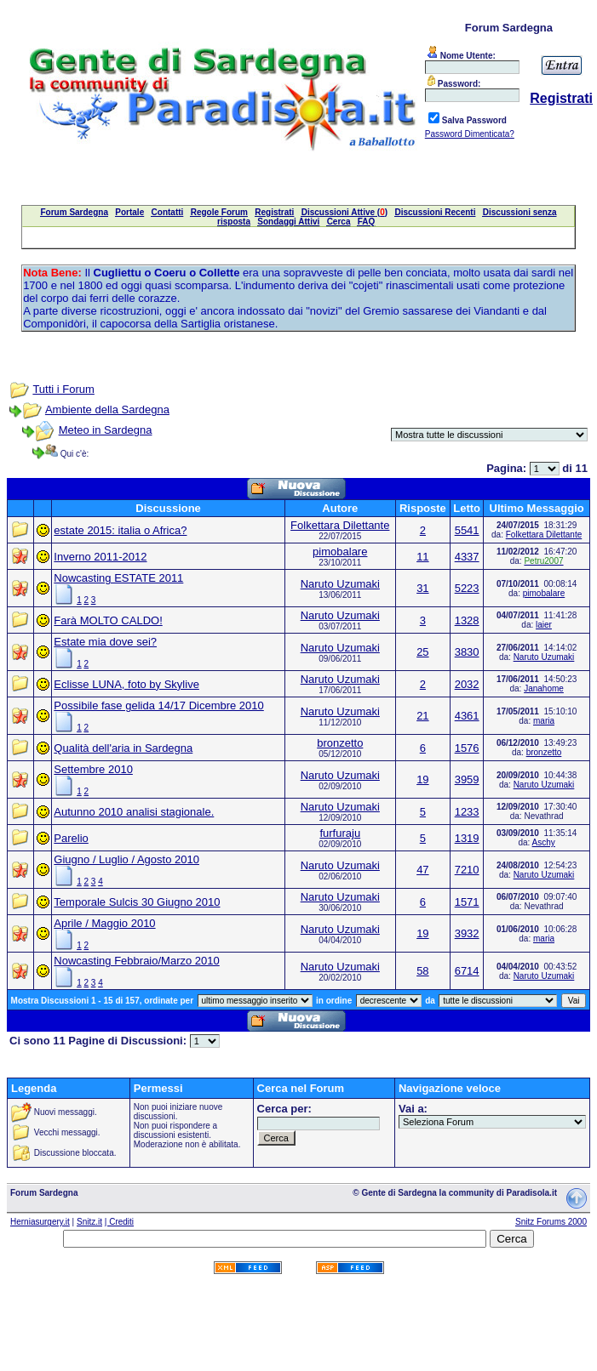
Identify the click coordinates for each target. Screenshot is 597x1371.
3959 (467, 779)
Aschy (543, 842)
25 (422, 652)
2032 (467, 684)
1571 (467, 902)
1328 (467, 620)
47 (422, 869)
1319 (467, 838)
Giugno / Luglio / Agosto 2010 (126, 859)
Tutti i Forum (63, 389)
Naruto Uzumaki (340, 583)
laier (544, 624)
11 (422, 556)
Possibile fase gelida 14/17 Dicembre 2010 (158, 705)
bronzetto (340, 743)
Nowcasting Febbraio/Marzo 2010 (136, 960)
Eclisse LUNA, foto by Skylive (126, 684)
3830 (467, 652)
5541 (467, 530)
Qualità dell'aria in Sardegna (123, 748)
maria (543, 720)
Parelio (71, 838)
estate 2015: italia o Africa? (120, 530)
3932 (467, 933)
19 (422, 779)
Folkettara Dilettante (339, 525)
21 (422, 715)
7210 (467, 869)
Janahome (544, 688)
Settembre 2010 (93, 769)
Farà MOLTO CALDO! (108, 620)
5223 (467, 588)
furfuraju (339, 833)
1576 (467, 748)
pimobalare (340, 551)
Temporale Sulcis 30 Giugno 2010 (137, 902)
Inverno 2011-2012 (100, 556)
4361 (467, 715)
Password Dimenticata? (469, 134)
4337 (467, 556)
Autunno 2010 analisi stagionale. (134, 811)
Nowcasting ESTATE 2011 (118, 578)
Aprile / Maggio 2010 (104, 923)
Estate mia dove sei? (105, 641)
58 (422, 970)
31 (422, 588)
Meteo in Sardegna (105, 430)
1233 (467, 811)
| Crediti (119, 1221)
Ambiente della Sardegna (107, 409)
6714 (467, 970)
